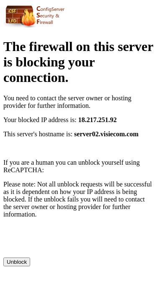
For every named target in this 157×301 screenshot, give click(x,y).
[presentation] (67, 241)
